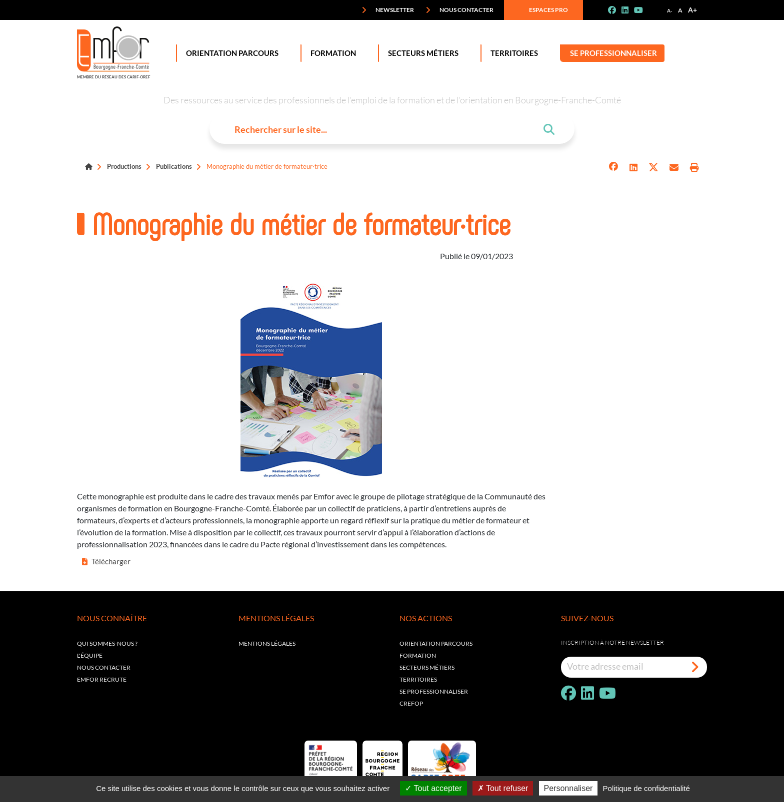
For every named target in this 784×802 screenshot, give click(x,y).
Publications (174, 166)
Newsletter (388, 10)
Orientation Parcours (230, 53)
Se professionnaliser (613, 53)
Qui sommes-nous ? (107, 643)
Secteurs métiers (427, 667)
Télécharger (106, 561)
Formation (331, 53)
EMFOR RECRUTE (101, 679)
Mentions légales (267, 643)
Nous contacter (460, 10)
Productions (124, 166)
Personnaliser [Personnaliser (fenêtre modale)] (568, 788)
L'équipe (89, 655)
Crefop (411, 703)
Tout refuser (503, 788)
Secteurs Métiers (421, 53)
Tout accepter (433, 788)
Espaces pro (541, 10)
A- (669, 10)
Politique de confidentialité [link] (646, 788)
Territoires (512, 53)
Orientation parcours (436, 643)
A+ (692, 9)
